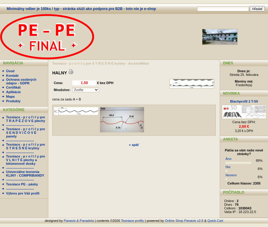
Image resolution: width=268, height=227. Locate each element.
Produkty (13, 101)
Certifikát (13, 87)
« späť (134, 145)
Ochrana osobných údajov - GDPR (21, 81)
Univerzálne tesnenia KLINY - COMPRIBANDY (25, 173)
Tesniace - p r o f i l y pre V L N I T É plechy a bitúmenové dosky (25, 159)
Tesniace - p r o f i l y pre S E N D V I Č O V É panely (25, 132)
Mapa (10, 96)
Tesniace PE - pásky (22, 184)
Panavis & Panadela (79, 220)
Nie (228, 167)
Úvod (10, 71)
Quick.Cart (215, 220)
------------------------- (20, 125)
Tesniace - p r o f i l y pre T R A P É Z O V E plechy (25, 119)
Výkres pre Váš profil (22, 193)
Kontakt (12, 75)
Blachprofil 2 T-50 (244, 101)
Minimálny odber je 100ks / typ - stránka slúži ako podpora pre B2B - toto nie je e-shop (81, 9)
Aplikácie (13, 92)
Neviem (231, 175)
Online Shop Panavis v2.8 (184, 220)
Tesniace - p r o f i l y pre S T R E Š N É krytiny (25, 146)
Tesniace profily (132, 220)
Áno (228, 159)
